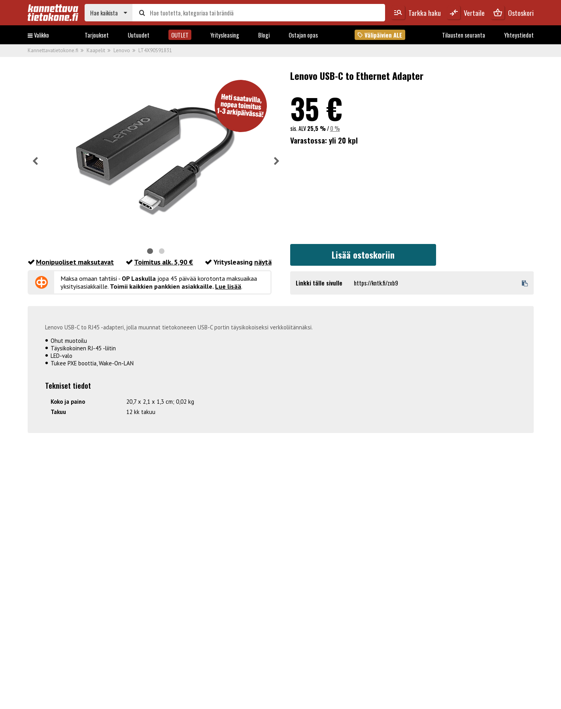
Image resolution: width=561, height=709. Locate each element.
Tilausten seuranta (463, 35)
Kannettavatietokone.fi (53, 50)
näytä (263, 262)
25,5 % (316, 128)
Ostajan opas (303, 35)
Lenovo (121, 50)
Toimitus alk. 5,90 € (163, 262)
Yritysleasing (224, 35)
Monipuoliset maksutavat (75, 262)
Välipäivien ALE (379, 35)
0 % (335, 128)
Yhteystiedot (519, 35)
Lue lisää (228, 286)
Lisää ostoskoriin (363, 254)
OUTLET (180, 35)
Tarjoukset (97, 35)
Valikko (38, 35)
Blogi (264, 35)
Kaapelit (96, 50)
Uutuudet (138, 35)
